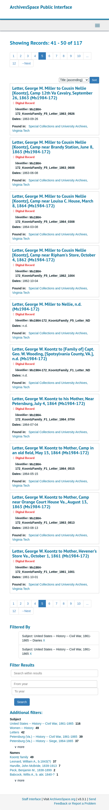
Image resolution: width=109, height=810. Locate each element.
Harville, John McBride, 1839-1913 (34, 766)
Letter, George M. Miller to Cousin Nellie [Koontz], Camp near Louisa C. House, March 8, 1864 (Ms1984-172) (52, 201)
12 (14, 63)
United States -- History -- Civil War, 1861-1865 (42, 723)
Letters (15, 732)
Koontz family (19, 757)
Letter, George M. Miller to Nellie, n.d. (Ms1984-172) (46, 306)
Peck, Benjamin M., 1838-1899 (31, 770)
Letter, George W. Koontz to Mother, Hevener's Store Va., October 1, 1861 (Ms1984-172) (54, 553)
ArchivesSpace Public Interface (41, 7)
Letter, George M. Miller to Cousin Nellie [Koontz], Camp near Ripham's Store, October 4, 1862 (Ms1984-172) (53, 255)
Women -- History (22, 728)
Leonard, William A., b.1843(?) (31, 761)
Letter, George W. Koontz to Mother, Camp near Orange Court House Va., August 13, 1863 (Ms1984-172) (50, 502)
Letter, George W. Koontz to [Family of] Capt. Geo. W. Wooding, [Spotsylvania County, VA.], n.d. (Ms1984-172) (53, 353)
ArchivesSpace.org (63, 799)
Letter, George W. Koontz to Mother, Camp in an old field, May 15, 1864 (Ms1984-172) (53, 450)
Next (26, 63)
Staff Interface (31, 799)
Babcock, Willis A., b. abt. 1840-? (32, 774)
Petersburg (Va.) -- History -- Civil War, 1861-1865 (44, 736)
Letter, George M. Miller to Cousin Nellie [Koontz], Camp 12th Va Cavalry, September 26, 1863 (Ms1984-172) (52, 93)
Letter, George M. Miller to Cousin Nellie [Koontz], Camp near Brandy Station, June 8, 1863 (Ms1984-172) (52, 147)
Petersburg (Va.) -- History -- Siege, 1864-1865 (42, 741)
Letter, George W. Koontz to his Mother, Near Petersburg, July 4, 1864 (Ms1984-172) (53, 401)
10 (79, 56)
